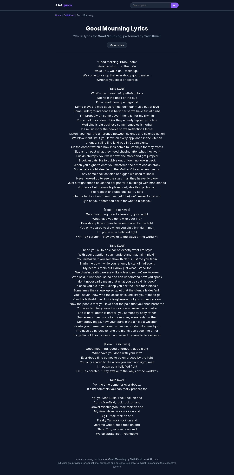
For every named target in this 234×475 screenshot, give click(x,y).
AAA (63, 5)
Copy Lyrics (117, 45)
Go (174, 5)
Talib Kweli (69, 15)
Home (58, 15)
